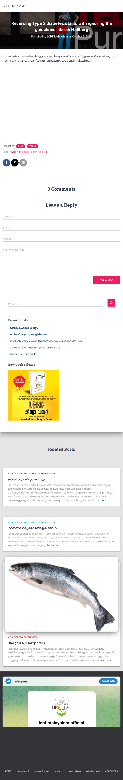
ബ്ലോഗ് (59, 771)
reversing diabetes (19, 151)
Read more (100, 500)
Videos (32, 146)
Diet (25, 473)
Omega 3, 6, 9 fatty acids (22, 354)
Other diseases (46, 473)
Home (8, 771)
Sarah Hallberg (39, 151)
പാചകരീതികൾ (42, 771)
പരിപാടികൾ (75, 771)
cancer (18, 473)
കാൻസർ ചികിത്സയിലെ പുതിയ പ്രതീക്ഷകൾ (34, 347)
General (32, 473)
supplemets (30, 637)
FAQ (21, 637)
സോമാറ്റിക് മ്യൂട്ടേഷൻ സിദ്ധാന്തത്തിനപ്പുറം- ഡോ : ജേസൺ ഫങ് (45, 341)
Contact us (111, 771)
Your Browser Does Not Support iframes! (61, 702)
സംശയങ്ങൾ (23, 771)
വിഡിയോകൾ (93, 771)
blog (20, 146)
